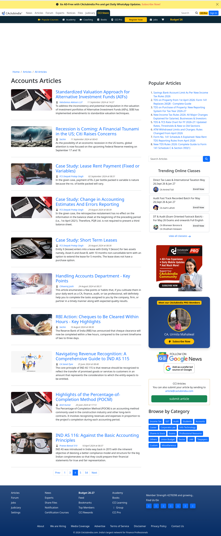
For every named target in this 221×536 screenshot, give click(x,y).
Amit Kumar (65, 404)
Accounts (200, 421)
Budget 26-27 (87, 492)
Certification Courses (57, 512)
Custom (154, 445)
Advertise (99, 526)
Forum (15, 497)
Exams (172, 433)
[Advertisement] (110, 46)
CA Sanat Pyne (66, 364)
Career (153, 427)
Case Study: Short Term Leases (86, 240)
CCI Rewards (86, 512)
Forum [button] (49, 13)
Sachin (62, 139)
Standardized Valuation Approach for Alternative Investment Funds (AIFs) (93, 94)
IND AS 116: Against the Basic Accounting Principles (97, 437)
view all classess (180, 236)
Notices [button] (71, 13)
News (48, 492)
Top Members (86, 507)
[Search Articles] (175, 159)
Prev (57, 472)
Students (187, 421)
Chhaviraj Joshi (66, 286)
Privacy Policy (159, 526)
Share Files (51, 502)
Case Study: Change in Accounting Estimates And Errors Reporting (90, 201)
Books (102, 19)
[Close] (217, 4)
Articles (15, 492)
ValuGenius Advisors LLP (70, 102)
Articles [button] (39, 13)
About (40, 526)
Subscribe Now (179, 341)
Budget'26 (176, 19)
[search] (206, 159)
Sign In (213, 13)
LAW (191, 439)
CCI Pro (116, 19)
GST (167, 421)
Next (94, 472)
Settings (15, 512)
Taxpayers (202, 439)
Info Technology (187, 427)
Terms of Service (119, 526)
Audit (176, 421)
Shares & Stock (157, 433)
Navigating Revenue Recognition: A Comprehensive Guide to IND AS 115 (92, 356)
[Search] (187, 13)
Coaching (86, 19)
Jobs (153, 19)
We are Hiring (58, 526)
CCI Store (103, 13)
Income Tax (155, 421)
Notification (51, 507)
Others (153, 439)
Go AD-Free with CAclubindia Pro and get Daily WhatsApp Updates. (108, 4)
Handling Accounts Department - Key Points (93, 278)
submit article (179, 399)
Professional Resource (190, 433)
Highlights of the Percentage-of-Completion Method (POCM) (88, 396)
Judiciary (16, 507)
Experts (49, 497)
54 (86, 472)
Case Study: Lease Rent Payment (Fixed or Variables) (98, 168)
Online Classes (179, 170)
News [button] (29, 13)
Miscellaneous (169, 445)
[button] (195, 12)
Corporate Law (168, 427)
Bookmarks (85, 502)
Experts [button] (60, 13)
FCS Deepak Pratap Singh (71, 176)
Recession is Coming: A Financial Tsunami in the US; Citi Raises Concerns (97, 131)
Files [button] (80, 13)
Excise (182, 439)
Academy (69, 19)
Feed (81, 497)
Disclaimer (140, 526)
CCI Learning (119, 502)
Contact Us (177, 526)
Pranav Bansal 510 (68, 445)
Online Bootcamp (136, 19)
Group (117, 507)
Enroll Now (198, 189)
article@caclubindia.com (179, 391)
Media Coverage (80, 526)
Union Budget (168, 439)
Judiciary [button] (90, 13)
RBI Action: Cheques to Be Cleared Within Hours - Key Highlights (97, 319)
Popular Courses (48, 19)
